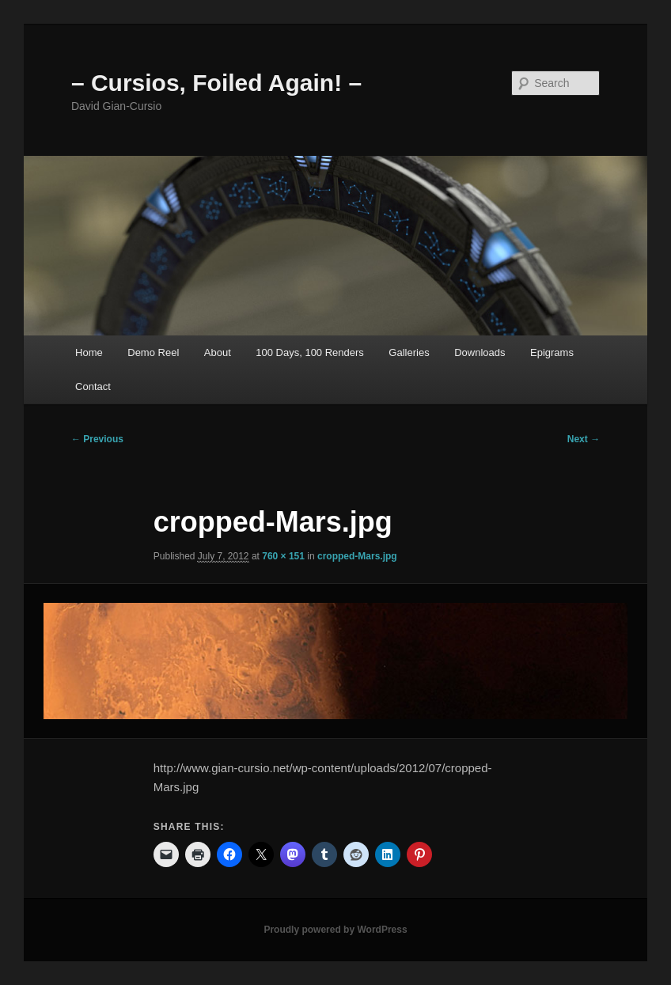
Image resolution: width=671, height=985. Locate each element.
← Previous (97, 439)
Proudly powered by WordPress (335, 929)
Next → (583, 439)
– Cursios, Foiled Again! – (216, 83)
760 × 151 (283, 556)
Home (89, 352)
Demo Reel (153, 352)
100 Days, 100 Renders (310, 352)
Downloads (479, 352)
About (217, 352)
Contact (93, 386)
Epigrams (552, 352)
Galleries (409, 352)
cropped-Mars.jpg (357, 556)
